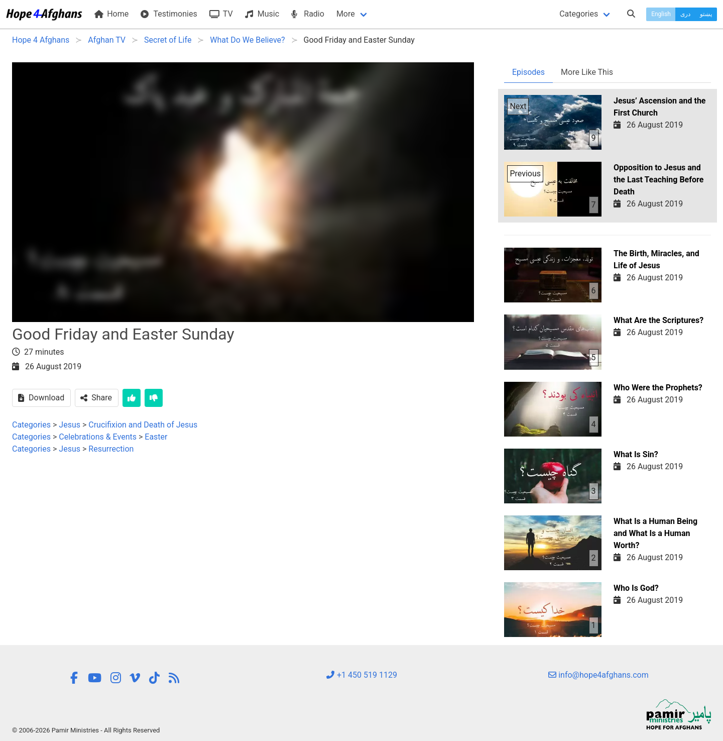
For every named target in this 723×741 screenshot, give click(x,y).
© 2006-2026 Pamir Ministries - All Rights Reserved (86, 730)
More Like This (587, 72)
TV (221, 14)
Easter (156, 437)
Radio (307, 14)
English (661, 14)
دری (685, 14)
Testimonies (169, 14)
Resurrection (111, 449)
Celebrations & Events (98, 437)
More (345, 14)
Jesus (69, 425)
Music (262, 14)
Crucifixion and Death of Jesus (142, 425)
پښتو (706, 14)
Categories (578, 14)
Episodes (528, 72)
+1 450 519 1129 (361, 675)
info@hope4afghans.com (598, 675)
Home (111, 14)
